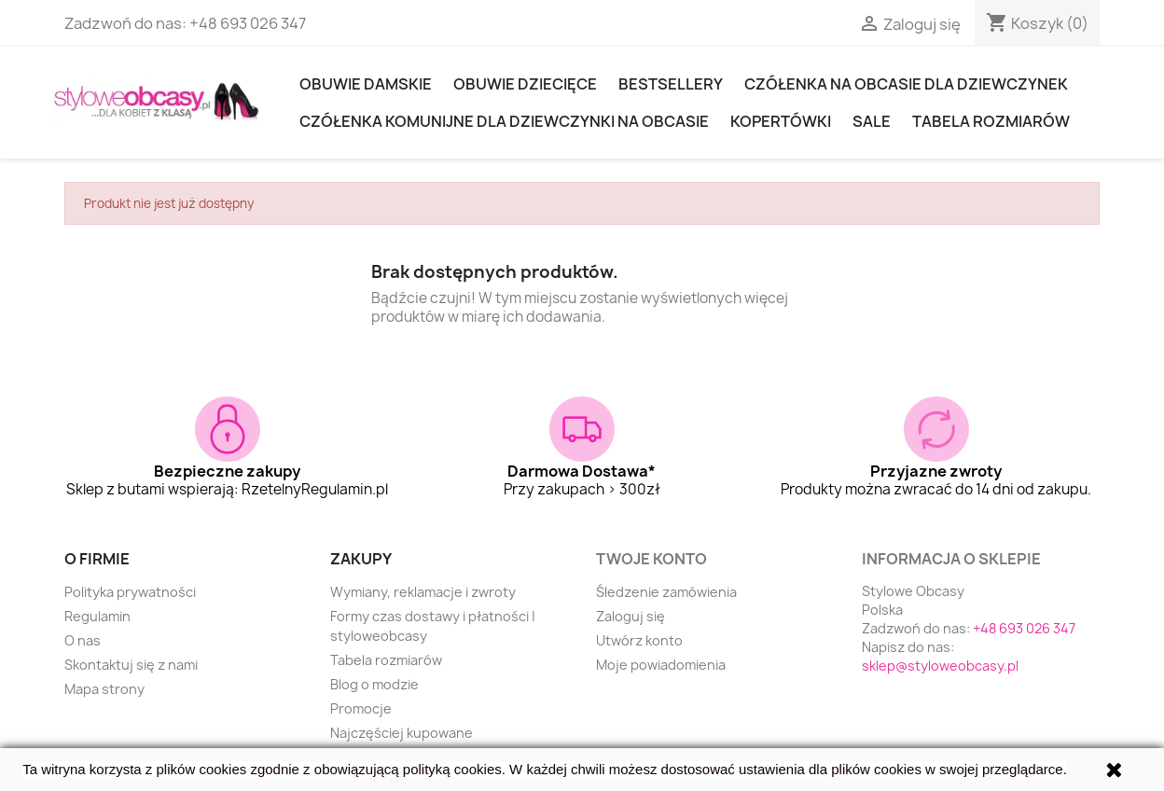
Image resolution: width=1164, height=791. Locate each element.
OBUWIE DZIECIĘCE (525, 84)
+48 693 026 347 (247, 23)
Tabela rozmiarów (991, 121)
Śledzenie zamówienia (666, 592)
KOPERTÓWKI (780, 121)
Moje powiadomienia (661, 664)
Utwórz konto (639, 640)
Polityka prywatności (130, 592)
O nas (82, 640)
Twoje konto (651, 558)
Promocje (361, 708)
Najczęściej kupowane (401, 733)
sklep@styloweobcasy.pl (940, 665)
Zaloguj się (630, 616)
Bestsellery (670, 84)
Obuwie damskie (365, 84)
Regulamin (97, 616)
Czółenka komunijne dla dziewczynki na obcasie (504, 121)
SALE (871, 121)
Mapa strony (104, 689)
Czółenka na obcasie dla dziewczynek (906, 84)
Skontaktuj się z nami (131, 664)
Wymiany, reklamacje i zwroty (423, 592)
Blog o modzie (374, 684)
